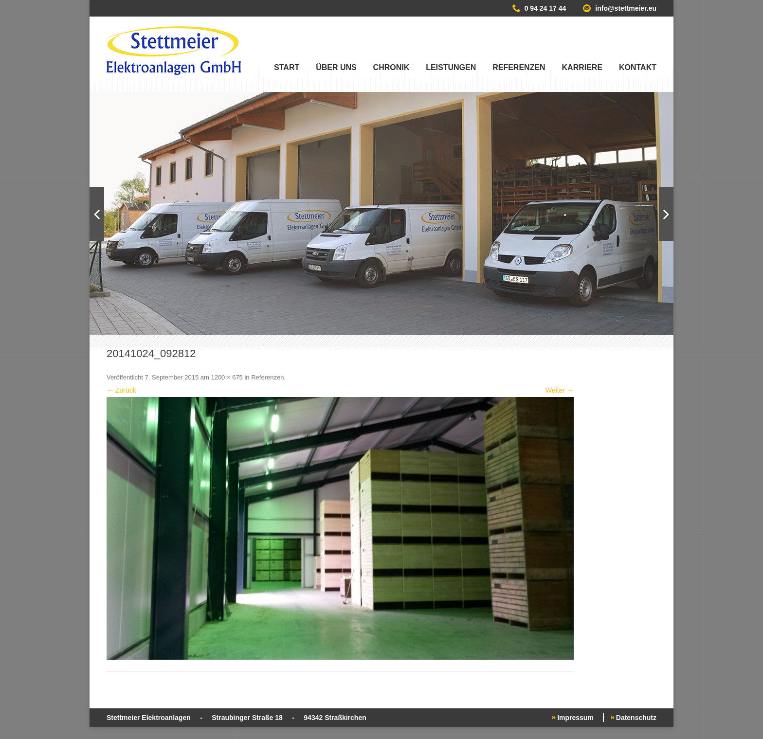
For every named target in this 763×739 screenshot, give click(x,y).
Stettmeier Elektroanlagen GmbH (174, 50)
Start (286, 67)
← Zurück (121, 390)
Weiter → (559, 390)
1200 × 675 (226, 377)
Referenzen (518, 67)
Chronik (391, 67)
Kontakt (637, 67)
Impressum (575, 717)
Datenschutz (636, 717)
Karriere (582, 67)
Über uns (336, 67)
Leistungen (451, 67)
